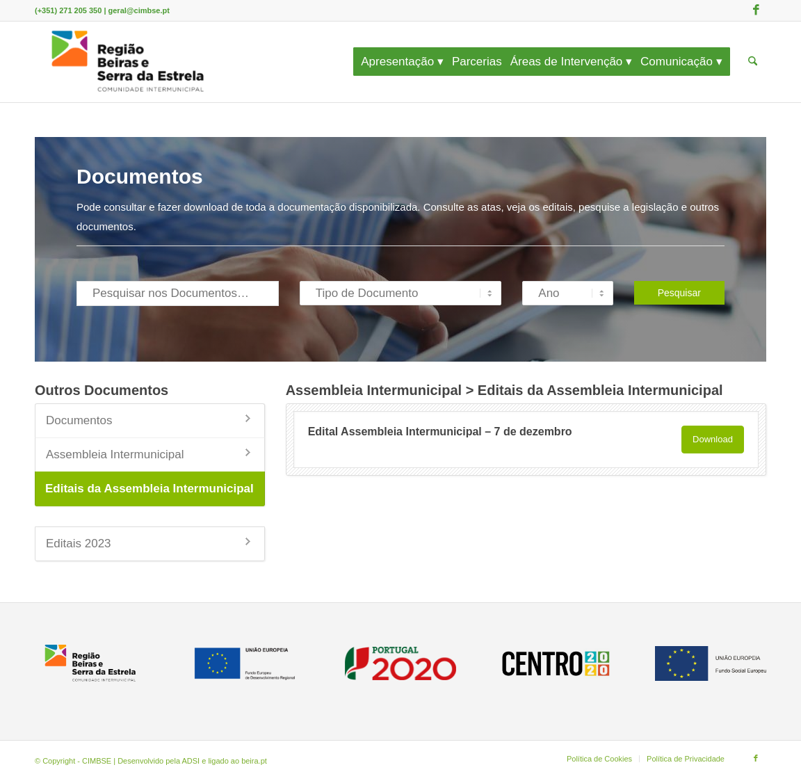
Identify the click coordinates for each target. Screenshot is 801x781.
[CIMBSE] (128, 62)
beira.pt (254, 761)
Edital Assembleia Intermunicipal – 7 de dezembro (440, 431)
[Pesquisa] (752, 62)
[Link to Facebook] (755, 10)
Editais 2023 (78, 543)
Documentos (79, 420)
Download (713, 439)
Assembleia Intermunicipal (115, 454)
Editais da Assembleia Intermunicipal (149, 488)
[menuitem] (406, 62)
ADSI (191, 761)
